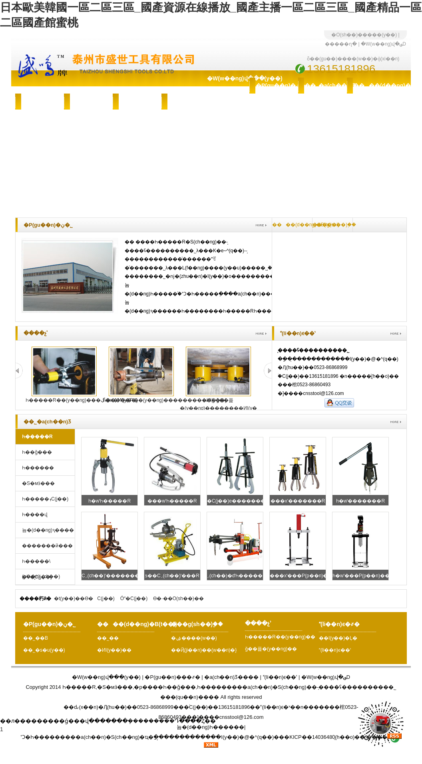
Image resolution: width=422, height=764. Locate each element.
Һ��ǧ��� (37, 452)
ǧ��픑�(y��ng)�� (271, 649)
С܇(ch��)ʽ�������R (112, 575)
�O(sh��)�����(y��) (364, 35)
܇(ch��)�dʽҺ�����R (236, 575)
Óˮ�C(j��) (134, 598)
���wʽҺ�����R (172, 501)
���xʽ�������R (298, 501)
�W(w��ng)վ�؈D (383, 44)
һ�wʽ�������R (360, 501)
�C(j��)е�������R (238, 501)
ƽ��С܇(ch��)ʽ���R (172, 575)
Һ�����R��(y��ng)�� (280, 637)
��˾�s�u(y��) (44, 650)
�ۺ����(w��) (91, 101)
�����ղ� (341, 44)
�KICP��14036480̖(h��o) (319, 737)
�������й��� (47, 546)
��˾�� (110, 638)
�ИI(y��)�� (116, 650)
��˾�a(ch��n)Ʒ (326, 85)
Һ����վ (35, 514)
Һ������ (38, 468)
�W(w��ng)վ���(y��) (228, 78)
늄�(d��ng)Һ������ (210, 727)
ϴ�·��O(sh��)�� (178, 598)
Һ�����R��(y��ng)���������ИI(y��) (165, 400)
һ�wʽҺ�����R (109, 501)
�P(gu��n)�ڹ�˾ (277, 85)
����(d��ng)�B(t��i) (374, 85)
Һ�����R (37, 436)
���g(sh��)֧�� (43, 101)
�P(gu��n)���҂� (172, 677)
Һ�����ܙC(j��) (45, 499)
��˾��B (35, 638)
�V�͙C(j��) (37, 577)
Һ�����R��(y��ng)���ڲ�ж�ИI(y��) (82, 400)
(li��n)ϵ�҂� (188, 101)
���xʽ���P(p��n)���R (305, 575)
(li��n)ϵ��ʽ (335, 650)
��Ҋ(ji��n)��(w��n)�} (204, 650)
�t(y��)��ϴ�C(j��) (84, 598)
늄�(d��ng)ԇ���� (48, 530)
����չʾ (137, 101)
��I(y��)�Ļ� (338, 638)
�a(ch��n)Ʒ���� (231, 677)
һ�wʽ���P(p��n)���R (365, 575)
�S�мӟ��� (38, 483)
